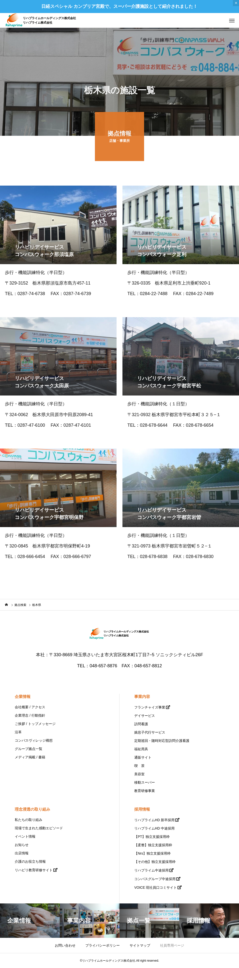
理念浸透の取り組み (32, 809)
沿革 (18, 732)
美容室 (139, 774)
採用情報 (142, 809)
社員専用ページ (172, 945)
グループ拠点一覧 (28, 749)
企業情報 (22, 697)
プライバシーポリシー (102, 945)
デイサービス (144, 716)
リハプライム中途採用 (151, 870)
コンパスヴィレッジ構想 (34, 740)
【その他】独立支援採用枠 (155, 862)
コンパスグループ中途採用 (155, 879)
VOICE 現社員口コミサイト (155, 887)
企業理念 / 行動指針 (30, 715)
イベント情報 (25, 836)
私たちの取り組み (28, 820)
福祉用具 (141, 749)
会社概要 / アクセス (30, 707)
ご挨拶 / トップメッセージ (35, 724)
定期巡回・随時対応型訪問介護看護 (161, 741)
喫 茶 (139, 766)
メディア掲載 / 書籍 (30, 757)
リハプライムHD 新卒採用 (154, 820)
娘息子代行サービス (149, 732)
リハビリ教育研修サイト (34, 870)
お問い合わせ (65, 945)
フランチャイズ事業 (149, 707)
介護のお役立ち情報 (30, 861)
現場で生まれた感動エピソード (39, 828)
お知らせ (22, 845)
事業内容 (142, 697)
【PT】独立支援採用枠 (152, 837)
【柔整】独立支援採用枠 (153, 845)
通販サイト (142, 757)
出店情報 (22, 853)
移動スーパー (144, 782)
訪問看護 (141, 724)
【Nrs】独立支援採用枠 (152, 853)
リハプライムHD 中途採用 (154, 828)
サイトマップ (140, 945)
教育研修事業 (144, 791)
